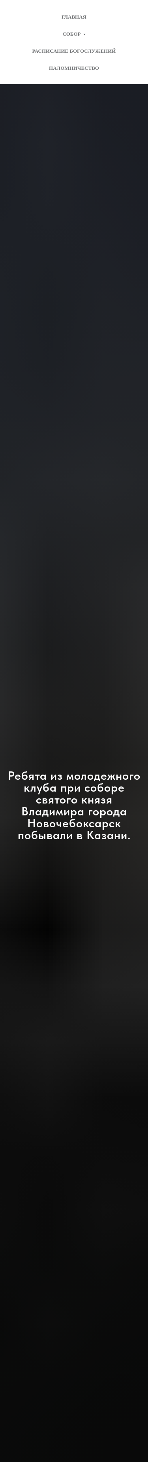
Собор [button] (71, 34)
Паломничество (74, 68)
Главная (74, 17)
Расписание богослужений (74, 51)
